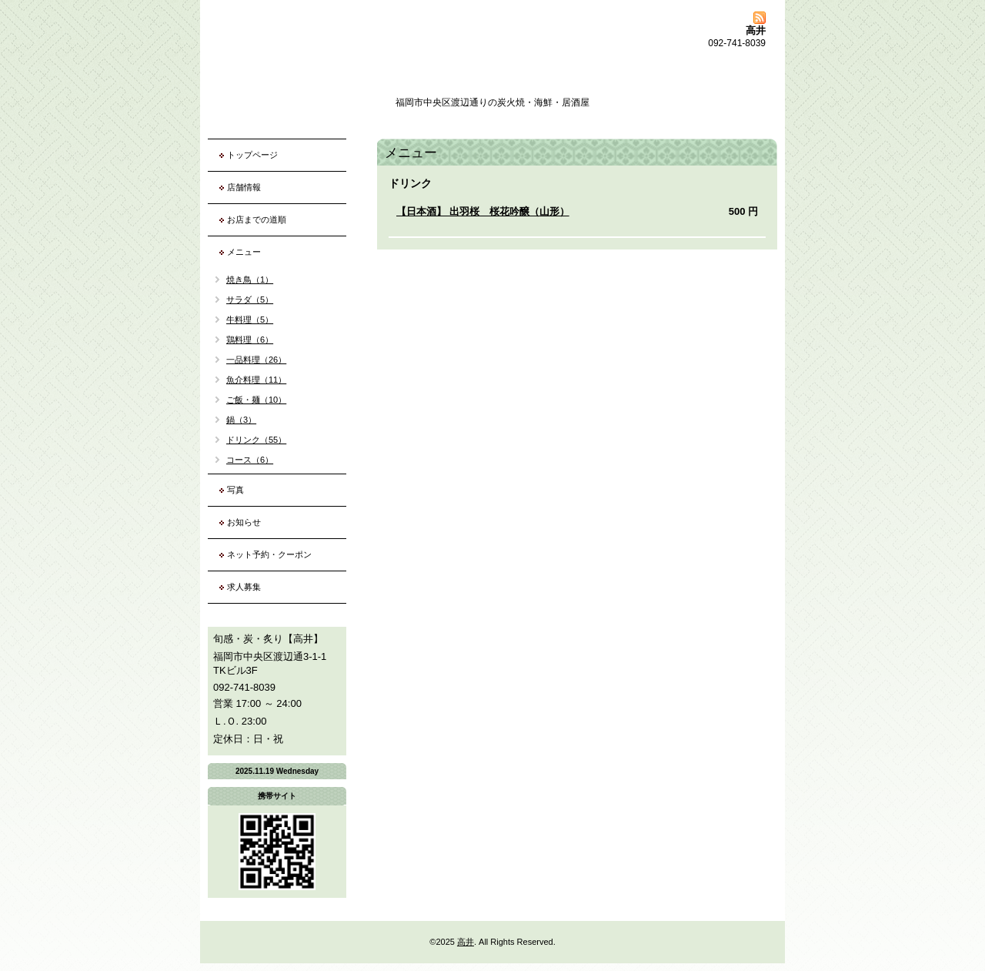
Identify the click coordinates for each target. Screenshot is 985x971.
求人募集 (244, 586)
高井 (465, 941)
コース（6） (249, 459)
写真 (235, 489)
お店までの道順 (256, 219)
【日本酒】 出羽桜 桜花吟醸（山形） (482, 211)
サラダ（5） (249, 299)
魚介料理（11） (256, 379)
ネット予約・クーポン (269, 554)
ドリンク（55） (256, 439)
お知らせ (244, 522)
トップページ (252, 154)
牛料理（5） (249, 319)
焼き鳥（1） (249, 279)
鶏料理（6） (249, 339)
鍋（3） (241, 419)
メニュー (244, 251)
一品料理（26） (256, 359)
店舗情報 (244, 187)
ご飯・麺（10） (256, 399)
